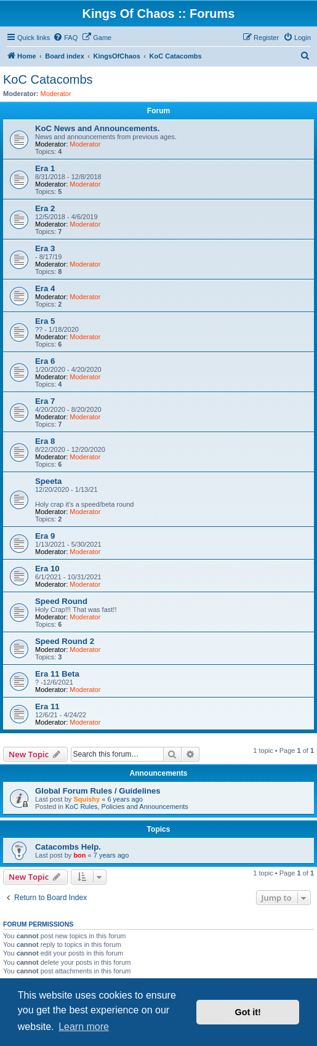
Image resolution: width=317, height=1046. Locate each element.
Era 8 (45, 441)
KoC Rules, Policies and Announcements (126, 806)
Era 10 (47, 568)
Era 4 (45, 288)
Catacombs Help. (68, 846)
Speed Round (61, 601)
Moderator (56, 93)
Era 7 (45, 401)
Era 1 (45, 168)
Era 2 (45, 208)
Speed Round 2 (64, 641)
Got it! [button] (248, 1012)
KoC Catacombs (48, 79)
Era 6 (45, 361)
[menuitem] (65, 37)
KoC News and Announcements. (97, 128)
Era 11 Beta (57, 673)
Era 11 (47, 706)
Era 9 (45, 536)
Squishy (86, 799)
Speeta (48, 481)
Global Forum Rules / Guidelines (98, 790)
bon (79, 855)
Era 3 (45, 248)
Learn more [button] (83, 1026)
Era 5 (45, 321)
